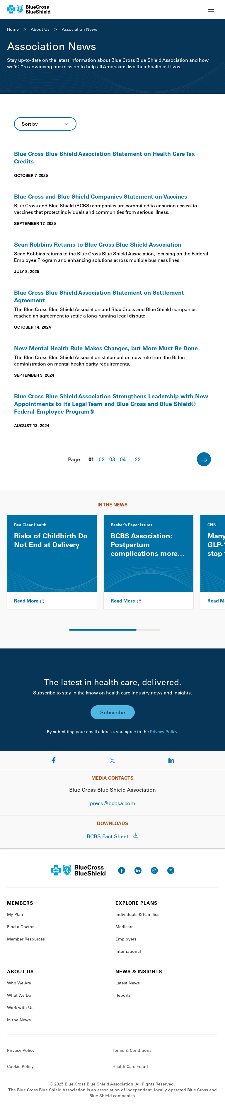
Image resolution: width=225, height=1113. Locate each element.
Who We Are (19, 983)
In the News (19, 1019)
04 (123, 459)
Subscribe (112, 712)
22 (138, 459)
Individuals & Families (137, 914)
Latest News (127, 983)
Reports (123, 995)
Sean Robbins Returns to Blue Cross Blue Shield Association (97, 244)
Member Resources (26, 939)
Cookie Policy (20, 1066)
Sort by (30, 124)
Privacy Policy (163, 731)
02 (102, 459)
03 (112, 459)
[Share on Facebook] (54, 760)
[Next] (204, 459)
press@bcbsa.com (112, 803)
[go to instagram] (154, 870)
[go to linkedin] (138, 870)
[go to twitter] (170, 870)
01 (91, 459)
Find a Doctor (20, 926)
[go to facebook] (121, 870)
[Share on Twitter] (112, 760)
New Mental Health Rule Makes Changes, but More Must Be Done (106, 348)
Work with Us (20, 1007)
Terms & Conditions (131, 1050)
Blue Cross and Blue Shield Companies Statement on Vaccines (100, 196)
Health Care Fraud (130, 1066)
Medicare (124, 926)
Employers (126, 939)
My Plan (15, 914)
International (128, 951)
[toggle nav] (211, 9)
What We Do (19, 995)
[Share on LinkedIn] (171, 760)
